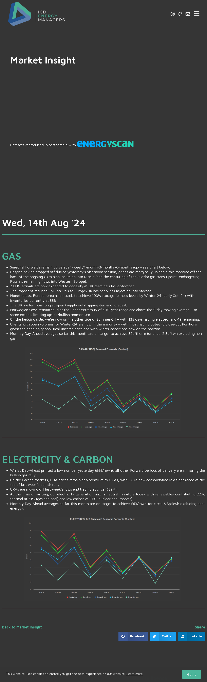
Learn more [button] (134, 674)
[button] (133, 636)
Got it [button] (191, 674)
